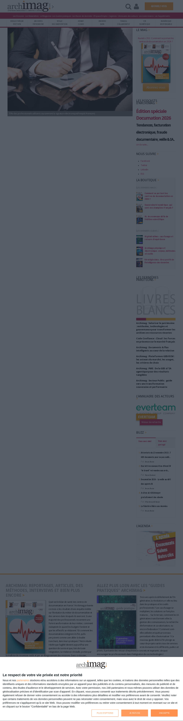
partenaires (23, 680)
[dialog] (91, 689)
